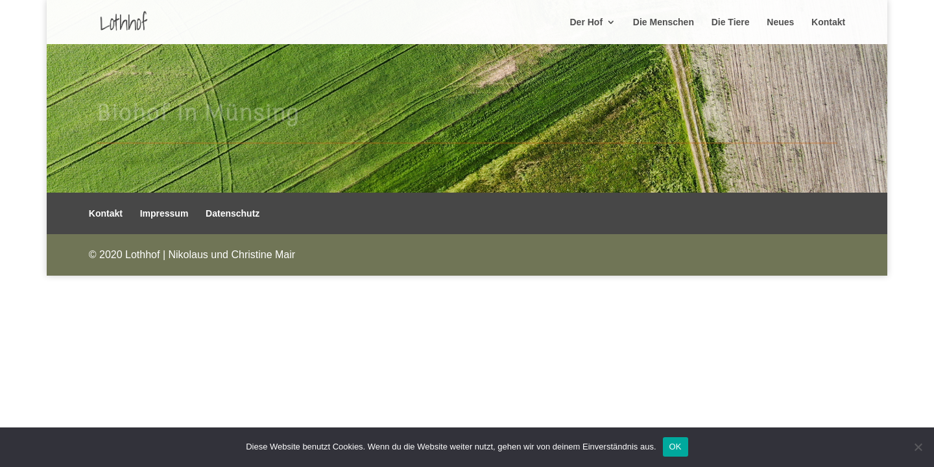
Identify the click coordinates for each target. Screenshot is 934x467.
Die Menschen (663, 22)
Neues (780, 22)
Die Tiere (731, 22)
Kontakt (828, 22)
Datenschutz (232, 213)
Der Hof (586, 22)
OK (675, 446)
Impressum (164, 213)
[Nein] (917, 446)
